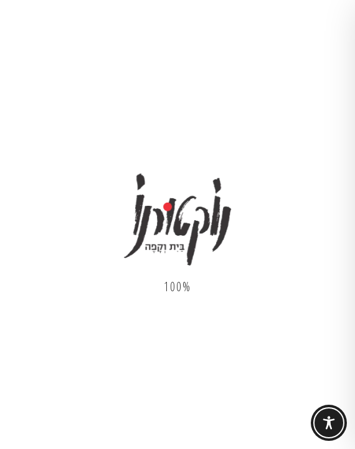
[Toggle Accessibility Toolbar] (329, 423)
